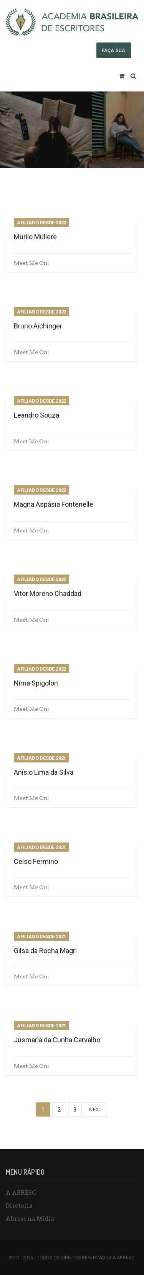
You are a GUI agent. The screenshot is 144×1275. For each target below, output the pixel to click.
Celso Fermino (36, 861)
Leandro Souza (36, 415)
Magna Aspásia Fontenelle (53, 504)
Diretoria (19, 1205)
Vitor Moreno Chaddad (47, 593)
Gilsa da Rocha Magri (45, 951)
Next (95, 1109)
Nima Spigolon (36, 683)
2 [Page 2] (59, 1110)
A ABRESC (21, 1192)
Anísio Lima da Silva (43, 772)
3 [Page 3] (74, 1110)
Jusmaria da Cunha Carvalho (57, 1040)
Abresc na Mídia (30, 1218)
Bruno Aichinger (38, 326)
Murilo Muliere (35, 237)
